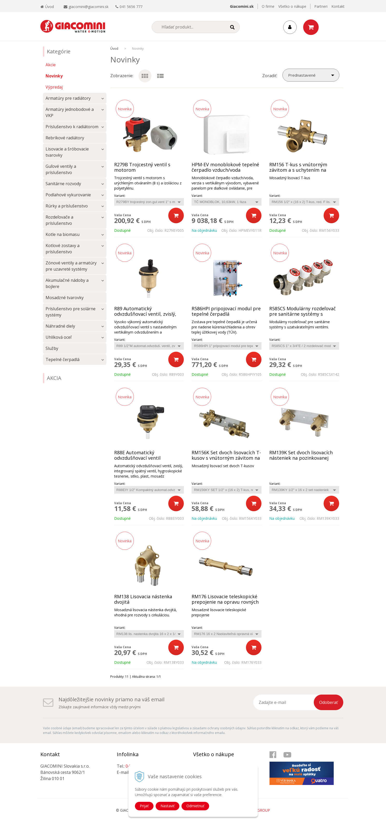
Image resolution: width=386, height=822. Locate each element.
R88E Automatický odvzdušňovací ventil (137, 455)
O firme (268, 6)
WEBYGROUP (258, 810)
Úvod (47, 6)
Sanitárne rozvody (63, 183)
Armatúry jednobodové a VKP (70, 112)
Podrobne (160, 72)
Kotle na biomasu (62, 234)
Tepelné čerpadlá (62, 359)
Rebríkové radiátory (65, 138)
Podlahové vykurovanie (68, 195)
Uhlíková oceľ (58, 337)
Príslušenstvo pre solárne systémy (71, 312)
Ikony (144, 72)
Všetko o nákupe (292, 6)
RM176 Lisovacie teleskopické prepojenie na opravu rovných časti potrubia (225, 602)
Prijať (144, 805)
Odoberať (328, 702)
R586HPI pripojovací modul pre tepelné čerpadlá (226, 311)
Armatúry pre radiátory (68, 98)
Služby (52, 348)
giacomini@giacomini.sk (88, 6)
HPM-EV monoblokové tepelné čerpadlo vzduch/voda (225, 167)
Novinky (54, 76)
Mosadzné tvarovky (65, 297)
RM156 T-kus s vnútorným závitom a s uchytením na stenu (298, 170)
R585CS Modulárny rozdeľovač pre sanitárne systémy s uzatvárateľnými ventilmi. (302, 314)
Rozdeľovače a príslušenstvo (59, 220)
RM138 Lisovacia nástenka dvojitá (143, 599)
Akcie (51, 65)
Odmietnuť (195, 805)
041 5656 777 (131, 6)
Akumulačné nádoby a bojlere (67, 283)
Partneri (320, 6)
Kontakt (338, 6)
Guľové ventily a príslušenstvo (61, 169)
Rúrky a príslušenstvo (67, 206)
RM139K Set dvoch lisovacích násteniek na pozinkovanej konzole (301, 458)
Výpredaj (54, 87)
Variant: (119, 195)
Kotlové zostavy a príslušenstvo (62, 249)
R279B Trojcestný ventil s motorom (142, 167)
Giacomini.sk (242, 6)
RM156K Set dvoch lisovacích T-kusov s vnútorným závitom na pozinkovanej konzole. (226, 458)
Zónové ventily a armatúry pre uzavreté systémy (71, 266)
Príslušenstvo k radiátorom (72, 126)
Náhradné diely (60, 326)
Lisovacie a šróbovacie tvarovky (67, 152)
